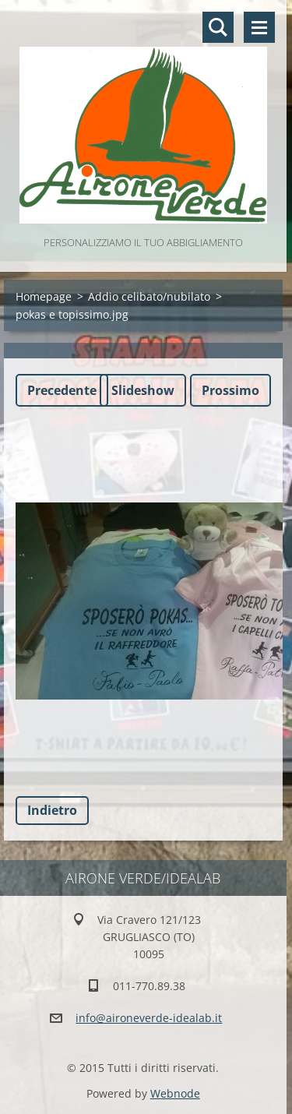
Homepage (44, 296)
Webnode (175, 1093)
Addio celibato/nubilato (149, 296)
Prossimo (230, 390)
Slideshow (142, 390)
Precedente (62, 390)
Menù (259, 27)
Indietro (52, 810)
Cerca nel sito (218, 27)
